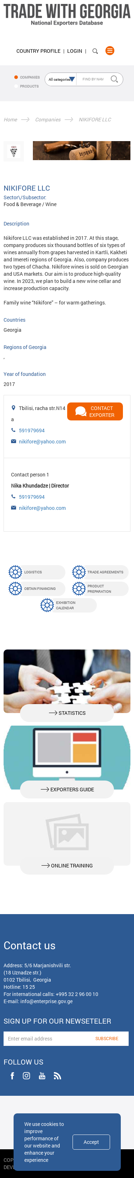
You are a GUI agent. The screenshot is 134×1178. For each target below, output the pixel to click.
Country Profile (38, 50)
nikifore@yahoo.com (42, 441)
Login (74, 50)
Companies (47, 119)
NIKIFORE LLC (95, 119)
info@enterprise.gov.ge (46, 1001)
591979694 (32, 430)
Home (10, 119)
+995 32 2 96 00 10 (77, 994)
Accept (91, 1142)
